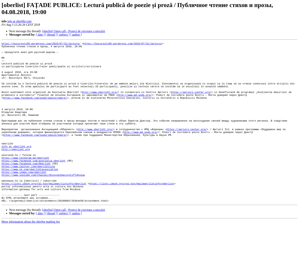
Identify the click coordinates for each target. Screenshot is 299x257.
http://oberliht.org (16, 171)
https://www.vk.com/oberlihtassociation (30, 195)
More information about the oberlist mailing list (31, 253)
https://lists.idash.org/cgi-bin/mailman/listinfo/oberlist (44, 212)
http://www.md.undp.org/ (134, 105)
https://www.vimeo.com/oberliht (24, 198)
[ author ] (76, 34)
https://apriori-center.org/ (191, 102)
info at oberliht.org (16, 167)
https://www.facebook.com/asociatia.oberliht (33, 184)
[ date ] (40, 34)
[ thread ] (51, 34)
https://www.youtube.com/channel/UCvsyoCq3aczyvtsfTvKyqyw (43, 201)
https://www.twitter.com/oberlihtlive (28, 191)
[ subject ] (63, 34)
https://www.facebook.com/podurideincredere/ (35, 109)
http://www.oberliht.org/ (99, 102)
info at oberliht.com (19, 21)
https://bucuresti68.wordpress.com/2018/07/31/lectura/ (41, 44)
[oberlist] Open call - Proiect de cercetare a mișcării (73, 31)
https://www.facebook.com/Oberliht (26, 188)
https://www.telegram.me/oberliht (25, 181)
